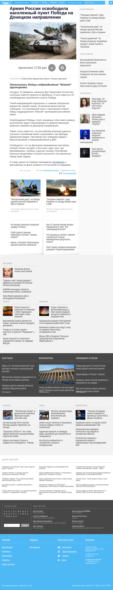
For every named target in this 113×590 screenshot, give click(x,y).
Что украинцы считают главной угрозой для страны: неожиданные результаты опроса (60, 238)
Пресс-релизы (89, 2)
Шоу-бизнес (35, 2)
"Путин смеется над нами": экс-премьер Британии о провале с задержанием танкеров (19, 491)
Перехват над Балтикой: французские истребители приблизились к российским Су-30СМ (93, 473)
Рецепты (61, 2)
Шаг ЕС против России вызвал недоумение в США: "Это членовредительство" (59, 227)
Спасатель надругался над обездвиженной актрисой (53, 467)
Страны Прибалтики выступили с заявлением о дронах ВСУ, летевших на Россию (55, 473)
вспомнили (59, 162)
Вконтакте (64, 547)
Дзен (61, 560)
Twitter (63, 556)
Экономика (53, 2)
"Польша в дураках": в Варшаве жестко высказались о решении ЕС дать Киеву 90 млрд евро (55, 492)
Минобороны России (51, 170)
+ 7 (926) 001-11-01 (92, 561)
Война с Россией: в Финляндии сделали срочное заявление (25, 243)
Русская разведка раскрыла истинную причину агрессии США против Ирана (92, 485)
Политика (44, 2)
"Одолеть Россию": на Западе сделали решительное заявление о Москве (15, 473)
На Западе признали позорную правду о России (25, 225)
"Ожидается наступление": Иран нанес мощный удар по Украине (18, 467)
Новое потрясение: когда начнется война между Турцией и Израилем (55, 479)
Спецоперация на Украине (21, 2)
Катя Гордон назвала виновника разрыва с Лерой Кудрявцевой (61, 248)
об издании (35, 547)
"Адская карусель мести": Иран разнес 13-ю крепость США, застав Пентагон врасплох (91, 491)
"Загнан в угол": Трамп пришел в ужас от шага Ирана (91, 479)
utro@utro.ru (89, 556)
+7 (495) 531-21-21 (91, 554)
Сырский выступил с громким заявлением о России (17, 485)
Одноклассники (67, 552)
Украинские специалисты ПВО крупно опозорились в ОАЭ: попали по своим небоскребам (56, 485)
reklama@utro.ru (91, 563)
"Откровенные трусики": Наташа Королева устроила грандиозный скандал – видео (90, 467)
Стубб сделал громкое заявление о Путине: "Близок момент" (24, 235)
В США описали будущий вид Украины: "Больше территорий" (44, 79)
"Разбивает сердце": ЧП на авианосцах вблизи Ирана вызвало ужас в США (17, 479)
